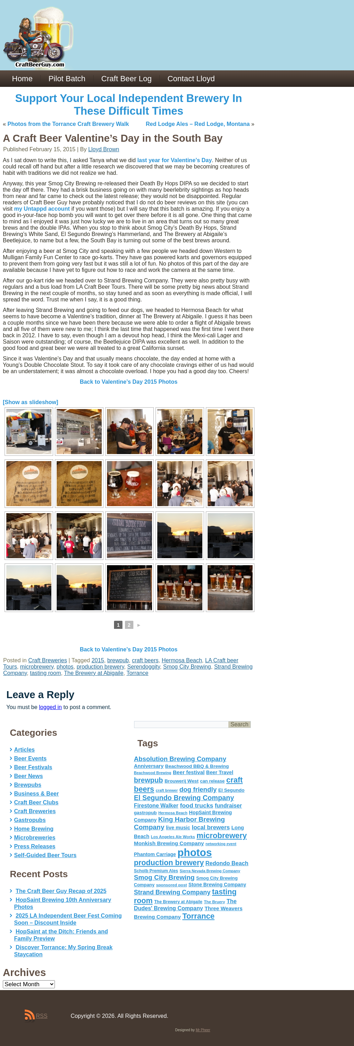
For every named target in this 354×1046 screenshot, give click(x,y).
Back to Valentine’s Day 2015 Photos (129, 382)
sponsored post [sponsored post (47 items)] (171, 884)
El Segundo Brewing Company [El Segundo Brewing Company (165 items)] (184, 798)
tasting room (45, 673)
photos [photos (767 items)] (194, 852)
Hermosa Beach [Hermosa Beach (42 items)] (173, 813)
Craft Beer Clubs (36, 802)
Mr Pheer (203, 1030)
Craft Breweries (47, 660)
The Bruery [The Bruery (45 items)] (214, 902)
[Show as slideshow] (30, 402)
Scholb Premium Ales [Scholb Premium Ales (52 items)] (156, 870)
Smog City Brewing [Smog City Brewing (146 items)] (164, 877)
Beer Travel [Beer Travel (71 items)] (219, 772)
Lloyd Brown (103, 149)
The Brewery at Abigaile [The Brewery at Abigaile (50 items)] (178, 901)
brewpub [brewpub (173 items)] (148, 780)
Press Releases (34, 846)
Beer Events (30, 758)
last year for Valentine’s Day (174, 160)
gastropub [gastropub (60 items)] (145, 812)
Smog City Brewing (187, 667)
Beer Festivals (33, 767)
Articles (24, 750)
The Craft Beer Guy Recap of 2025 (60, 891)
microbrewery (36, 667)
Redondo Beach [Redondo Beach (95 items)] (227, 863)
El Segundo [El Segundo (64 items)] (231, 790)
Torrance (137, 673)
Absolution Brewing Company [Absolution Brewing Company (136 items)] (180, 759)
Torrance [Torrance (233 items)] (198, 916)
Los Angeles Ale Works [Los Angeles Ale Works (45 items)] (173, 837)
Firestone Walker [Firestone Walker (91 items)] (156, 806)
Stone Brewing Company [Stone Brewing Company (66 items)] (217, 884)
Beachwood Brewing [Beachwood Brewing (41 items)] (152, 773)
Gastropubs (30, 820)
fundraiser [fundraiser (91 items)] (228, 806)
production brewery (100, 667)
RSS (42, 1016)
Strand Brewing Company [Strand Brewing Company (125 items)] (172, 892)
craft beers (145, 660)
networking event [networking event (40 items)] (221, 844)
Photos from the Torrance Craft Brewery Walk (68, 124)
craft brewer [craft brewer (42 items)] (167, 790)
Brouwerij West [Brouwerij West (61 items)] (181, 781)
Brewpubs (27, 785)
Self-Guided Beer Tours (45, 855)
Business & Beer (36, 794)
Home (22, 78)
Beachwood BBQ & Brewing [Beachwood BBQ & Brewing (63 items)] (197, 766)
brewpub (118, 660)
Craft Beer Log (126, 78)
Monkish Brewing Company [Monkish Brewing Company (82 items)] (169, 843)
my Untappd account (42, 209)
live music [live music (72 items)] (178, 827)
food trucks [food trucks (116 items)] (196, 805)
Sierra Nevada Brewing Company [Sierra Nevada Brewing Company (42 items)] (210, 871)
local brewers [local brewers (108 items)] (211, 827)
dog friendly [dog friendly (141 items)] (198, 789)
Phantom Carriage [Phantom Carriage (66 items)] (155, 854)
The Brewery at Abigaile (94, 673)
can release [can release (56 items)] (212, 781)
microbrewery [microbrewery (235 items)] (222, 835)
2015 (97, 660)
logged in (50, 707)
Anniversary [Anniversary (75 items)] (149, 766)
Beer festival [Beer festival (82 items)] (188, 772)
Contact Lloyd (191, 78)
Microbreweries (34, 838)
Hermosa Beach (182, 660)
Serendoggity (143, 667)
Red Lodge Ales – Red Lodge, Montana (197, 124)
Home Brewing (33, 829)
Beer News (28, 776)
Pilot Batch (67, 78)
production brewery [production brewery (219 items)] (169, 863)
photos (65, 667)
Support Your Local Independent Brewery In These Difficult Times (128, 104)
